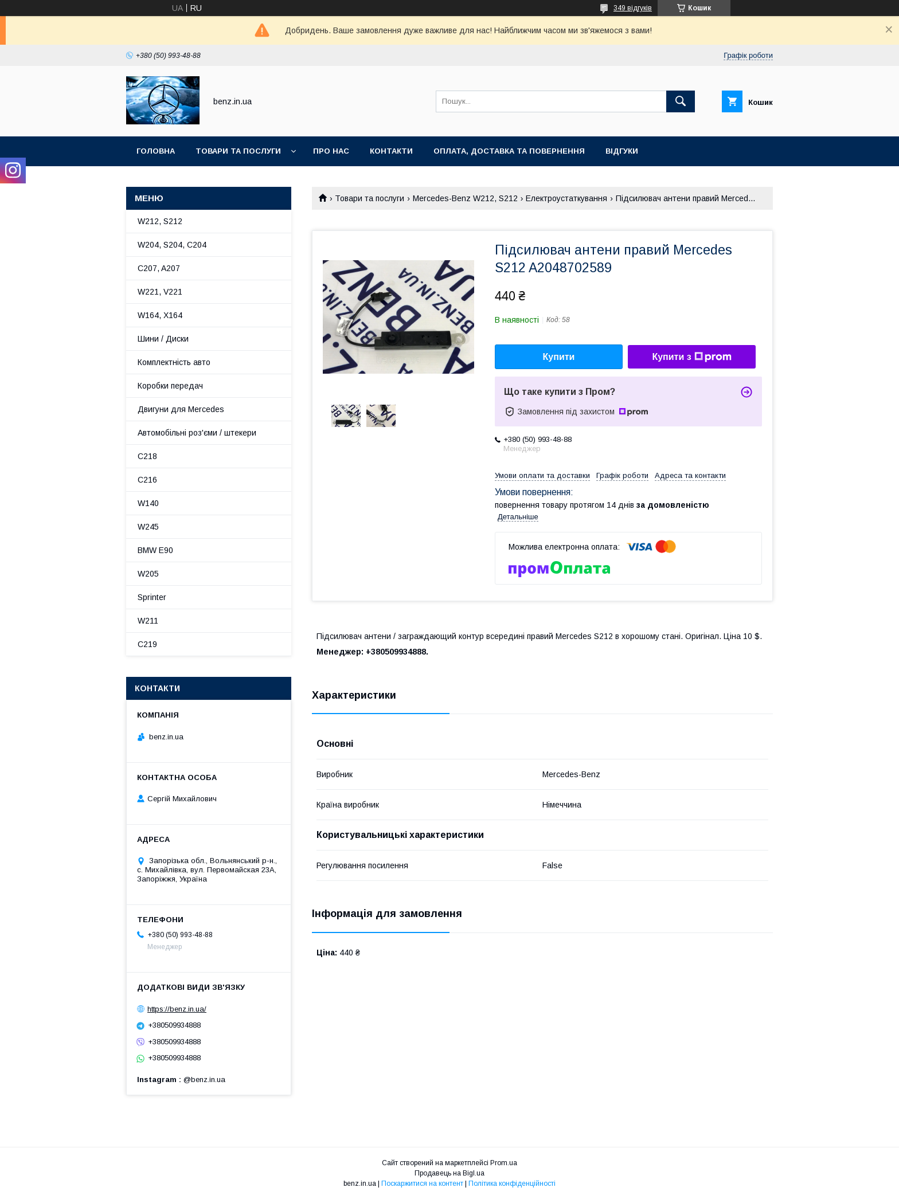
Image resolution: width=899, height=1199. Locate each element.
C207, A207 (159, 268)
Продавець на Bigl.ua (449, 1173)
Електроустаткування (566, 198)
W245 (148, 526)
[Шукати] (680, 101)
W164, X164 (160, 315)
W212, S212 (160, 221)
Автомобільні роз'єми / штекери (197, 432)
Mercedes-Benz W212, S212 (465, 198)
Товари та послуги (238, 151)
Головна (155, 151)
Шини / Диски (163, 338)
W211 (148, 620)
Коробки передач (170, 385)
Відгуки (621, 151)
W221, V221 (160, 291)
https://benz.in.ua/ (176, 1009)
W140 (148, 503)
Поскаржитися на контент (422, 1184)
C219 (147, 644)
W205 (148, 573)
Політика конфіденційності (512, 1184)
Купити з (691, 357)
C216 (147, 479)
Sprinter (152, 597)
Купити (559, 357)
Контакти (391, 151)
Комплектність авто (174, 362)
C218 (147, 456)
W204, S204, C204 (172, 244)
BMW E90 (155, 550)
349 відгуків (632, 8)
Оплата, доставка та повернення (509, 151)
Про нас (331, 151)
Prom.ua (503, 1163)
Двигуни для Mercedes (181, 409)
